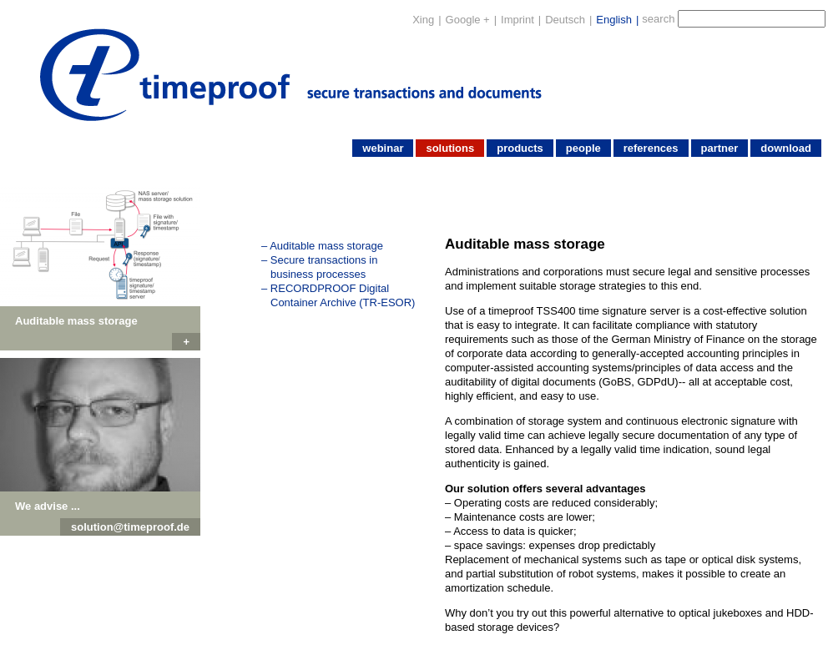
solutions (450, 148)
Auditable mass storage (326, 245)
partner (720, 148)
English (614, 19)
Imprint (517, 19)
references (651, 148)
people (583, 148)
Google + (468, 19)
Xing (423, 19)
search (658, 19)
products (520, 148)
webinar (382, 148)
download (785, 148)
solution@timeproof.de (130, 527)
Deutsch (565, 19)
